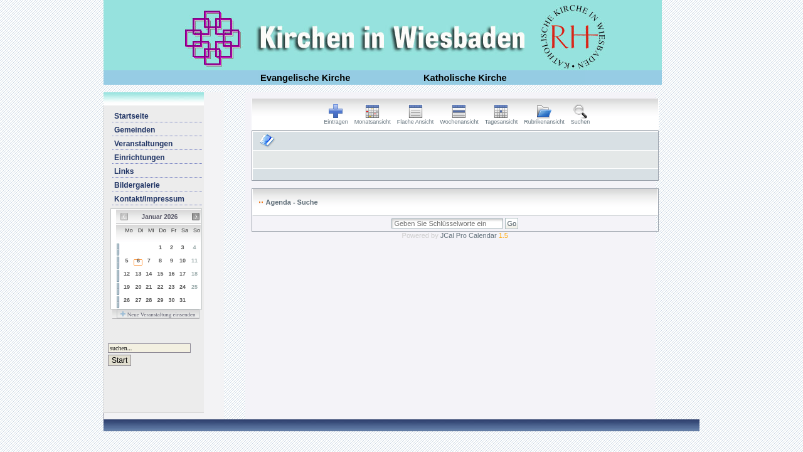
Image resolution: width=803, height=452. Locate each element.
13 (138, 274)
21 (149, 287)
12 (127, 274)
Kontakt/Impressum (149, 199)
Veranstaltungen (143, 143)
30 (171, 300)
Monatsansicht (372, 119)
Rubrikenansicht (544, 119)
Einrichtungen (139, 157)
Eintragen (336, 119)
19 (127, 287)
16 (171, 274)
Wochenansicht (459, 119)
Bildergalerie (137, 185)
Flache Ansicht (415, 119)
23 (171, 287)
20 (138, 287)
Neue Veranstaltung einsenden (157, 314)
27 (138, 300)
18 (194, 274)
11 (194, 260)
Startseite (131, 116)
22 (160, 287)
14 (149, 274)
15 (160, 274)
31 (182, 300)
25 (194, 287)
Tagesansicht (501, 119)
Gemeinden (134, 130)
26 (127, 300)
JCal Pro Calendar (474, 235)
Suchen (580, 119)
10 (182, 260)
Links (124, 171)
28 (149, 300)
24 (182, 287)
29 (160, 300)
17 (182, 274)
